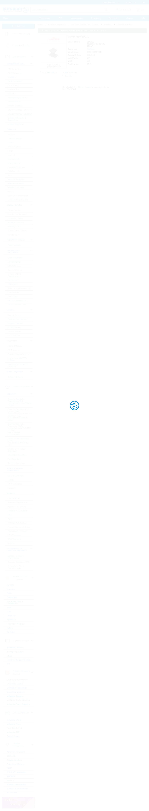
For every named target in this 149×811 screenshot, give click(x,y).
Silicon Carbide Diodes (17, 231)
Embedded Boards (15, 684)
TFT (8, 664)
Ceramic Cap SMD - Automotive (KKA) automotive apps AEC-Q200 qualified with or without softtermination (19, 429)
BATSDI (10, 585)
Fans (9, 608)
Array (10, 519)
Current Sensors (15, 315)
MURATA (91, 49)
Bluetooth (11, 756)
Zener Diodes (13, 235)
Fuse (9, 612)
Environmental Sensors (17, 319)
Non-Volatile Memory (16, 167)
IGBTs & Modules (15, 346)
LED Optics (12, 284)
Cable (9, 593)
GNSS (9, 768)
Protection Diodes (15, 218)
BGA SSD (12, 135)
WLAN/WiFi (12, 793)
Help (143, 18)
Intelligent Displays (15, 652)
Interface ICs (13, 89)
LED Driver (12, 297)
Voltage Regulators (16, 124)
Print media (113, 18)
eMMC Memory (14, 147)
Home (5, 18)
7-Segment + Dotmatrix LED (19, 288)
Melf (10, 515)
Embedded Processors (17, 688)
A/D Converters (14, 69)
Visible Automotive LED (17, 301)
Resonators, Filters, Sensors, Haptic (16, 567)
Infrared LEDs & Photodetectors (14, 275)
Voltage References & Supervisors (17, 119)
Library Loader (84, 87)
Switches (11, 632)
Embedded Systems (16, 692)
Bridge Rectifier (14, 210)
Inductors (12, 488)
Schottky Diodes (15, 227)
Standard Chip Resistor (17, 503)
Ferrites (11, 480)
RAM (10, 175)
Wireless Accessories (16, 785)
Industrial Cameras (15, 696)
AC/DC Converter (15, 73)
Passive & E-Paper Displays (19, 660)
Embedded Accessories (17, 680)
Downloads (95, 18)
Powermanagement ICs (17, 98)
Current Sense (14, 498)
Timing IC (12, 192)
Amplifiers (12, 77)
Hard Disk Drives (14, 728)
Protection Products (16, 624)
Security (10, 780)
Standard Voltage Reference (19, 110)
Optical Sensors (14, 331)
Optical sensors (14, 262)
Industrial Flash (14, 724)
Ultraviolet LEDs (14, 266)
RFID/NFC (11, 776)
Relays (10, 628)
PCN (61, 18)
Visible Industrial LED (17, 305)
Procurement (45, 18)
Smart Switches (14, 102)
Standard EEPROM (16, 184)
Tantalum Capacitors (16, 463)
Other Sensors (14, 336)
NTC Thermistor (14, 535)
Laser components (15, 258)
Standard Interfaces (16, 188)
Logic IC (11, 155)
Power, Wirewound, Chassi (19, 527)
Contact (129, 18)
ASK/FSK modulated (16, 752)
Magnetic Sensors (15, 323)
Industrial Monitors (15, 648)
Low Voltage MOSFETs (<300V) (17, 359)
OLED (9, 656)
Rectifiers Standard (16, 222)
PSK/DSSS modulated (16, 772)
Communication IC (15, 139)
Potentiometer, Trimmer (17, 531)
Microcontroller (14, 159)
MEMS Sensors (14, 327)
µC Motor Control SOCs (18, 200)
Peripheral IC (13, 171)
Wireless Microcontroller (18, 789)
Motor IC (11, 94)
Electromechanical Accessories (15, 602)
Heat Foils (11, 616)
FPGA (10, 151)
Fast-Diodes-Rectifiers (17, 214)
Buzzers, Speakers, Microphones (16, 557)
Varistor (11, 543)
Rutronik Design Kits (16, 179)
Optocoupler (13, 280)
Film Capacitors (14, 459)
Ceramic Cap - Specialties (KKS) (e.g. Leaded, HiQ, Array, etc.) (19, 442)
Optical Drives (13, 736)
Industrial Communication (18, 700)
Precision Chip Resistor (17, 511)
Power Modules (14, 245)
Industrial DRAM (14, 720)
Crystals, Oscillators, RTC (18, 562)
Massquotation (77, 18)
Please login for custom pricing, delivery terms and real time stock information (74, 30)
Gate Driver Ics (14, 85)
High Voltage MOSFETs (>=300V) (18, 365)
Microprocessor (14, 163)
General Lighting (15, 270)
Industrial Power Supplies (18, 704)
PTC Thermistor (14, 539)
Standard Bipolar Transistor (19, 354)
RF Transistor (13, 350)
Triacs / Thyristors (15, 377)
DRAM (11, 143)
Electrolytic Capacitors (17, 455)
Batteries (11, 589)
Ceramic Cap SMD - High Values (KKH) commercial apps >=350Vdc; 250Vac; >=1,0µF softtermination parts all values (20, 414)
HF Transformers (15, 484)
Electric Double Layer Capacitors (17, 450)
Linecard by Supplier (21, 45)
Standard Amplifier (15, 106)
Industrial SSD (13, 732)
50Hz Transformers (16, 476)
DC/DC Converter (15, 81)
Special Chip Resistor (17, 507)
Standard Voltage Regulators (20, 114)
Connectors (12, 597)
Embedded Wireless (16, 764)
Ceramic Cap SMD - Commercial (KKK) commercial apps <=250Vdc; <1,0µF (20, 402)
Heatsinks (11, 620)
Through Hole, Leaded (17, 523)
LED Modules (13, 292)
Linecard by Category (21, 34)
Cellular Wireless (14, 760)
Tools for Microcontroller (18, 196)
